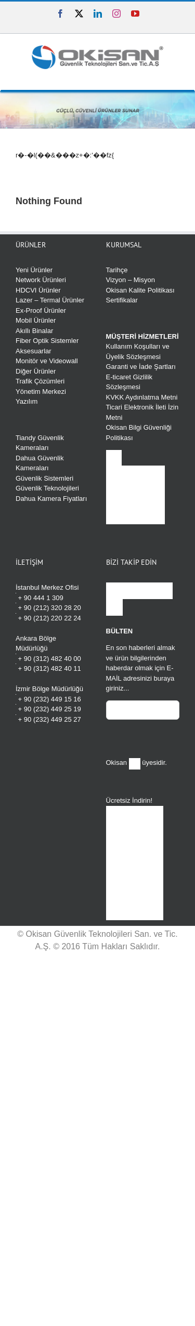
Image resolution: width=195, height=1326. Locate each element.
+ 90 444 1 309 (39, 597)
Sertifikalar (122, 300)
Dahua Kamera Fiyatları (51, 498)
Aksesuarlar (33, 351)
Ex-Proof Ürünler (41, 310)
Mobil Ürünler (36, 320)
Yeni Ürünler (34, 270)
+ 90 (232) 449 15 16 (48, 698)
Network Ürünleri (41, 280)
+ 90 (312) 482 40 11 (48, 668)
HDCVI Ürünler (38, 290)
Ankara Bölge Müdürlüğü (36, 643)
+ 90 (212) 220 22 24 (48, 617)
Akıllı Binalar (34, 331)
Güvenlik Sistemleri (44, 478)
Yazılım (26, 401)
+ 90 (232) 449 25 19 (48, 708)
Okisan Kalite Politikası (140, 290)
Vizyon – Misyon (130, 280)
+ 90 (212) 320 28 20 (48, 607)
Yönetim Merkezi (41, 391)
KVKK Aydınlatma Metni (142, 397)
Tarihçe (117, 270)
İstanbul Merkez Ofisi (47, 587)
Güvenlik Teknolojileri (47, 488)
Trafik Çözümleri (40, 381)
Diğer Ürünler (36, 371)
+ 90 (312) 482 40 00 (48, 658)
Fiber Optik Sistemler (47, 340)
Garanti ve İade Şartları (141, 366)
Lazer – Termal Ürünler (50, 300)
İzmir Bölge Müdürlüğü (49, 689)
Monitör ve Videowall (47, 361)
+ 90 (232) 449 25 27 (48, 718)
